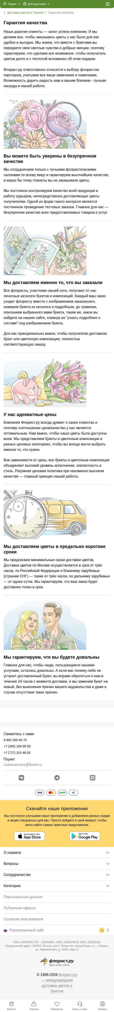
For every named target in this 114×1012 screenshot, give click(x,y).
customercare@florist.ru (23, 765)
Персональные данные (23, 897)
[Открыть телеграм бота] (57, 777)
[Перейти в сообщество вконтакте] (21, 777)
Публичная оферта (19, 908)
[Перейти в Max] (92, 777)
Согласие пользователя (23, 919)
